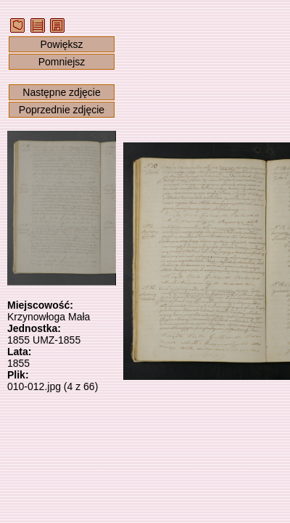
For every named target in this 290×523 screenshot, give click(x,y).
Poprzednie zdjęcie (61, 109)
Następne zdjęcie (61, 92)
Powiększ (61, 44)
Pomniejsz (62, 62)
